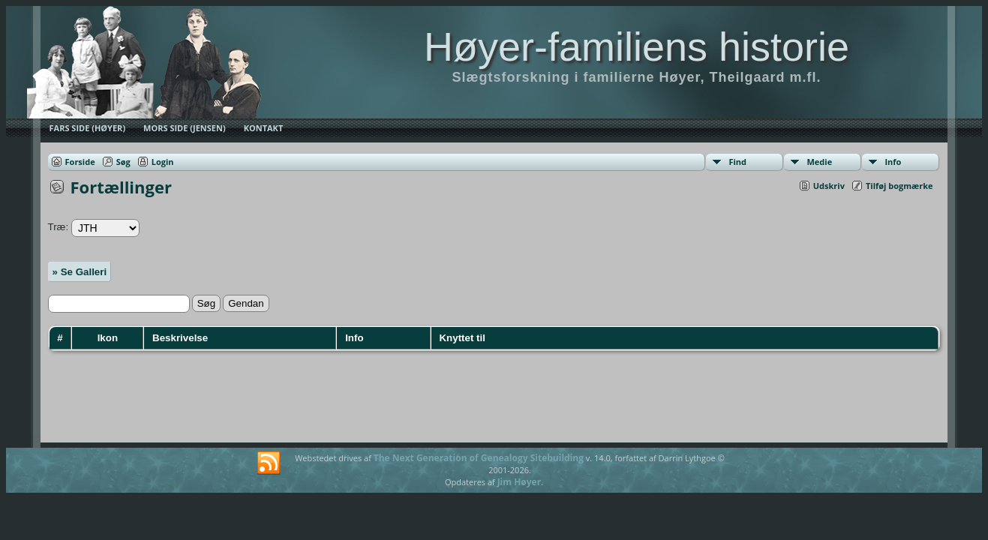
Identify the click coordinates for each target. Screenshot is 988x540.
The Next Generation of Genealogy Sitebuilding (479, 458)
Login (163, 161)
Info (892, 161)
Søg (123, 161)
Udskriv (829, 185)
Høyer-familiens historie (636, 46)
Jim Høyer (519, 482)
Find (737, 161)
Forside (80, 161)
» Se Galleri (80, 272)
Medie (819, 161)
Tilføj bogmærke (899, 185)
